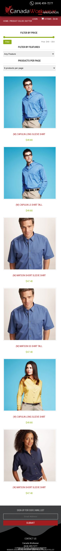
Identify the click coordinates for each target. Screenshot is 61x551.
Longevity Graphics (31, 550)
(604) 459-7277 (44, 3)
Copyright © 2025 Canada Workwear (30, 548)
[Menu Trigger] (48, 12)
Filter (7, 42)
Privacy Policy (48, 550)
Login (35, 19)
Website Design (13, 550)
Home (5, 21)
